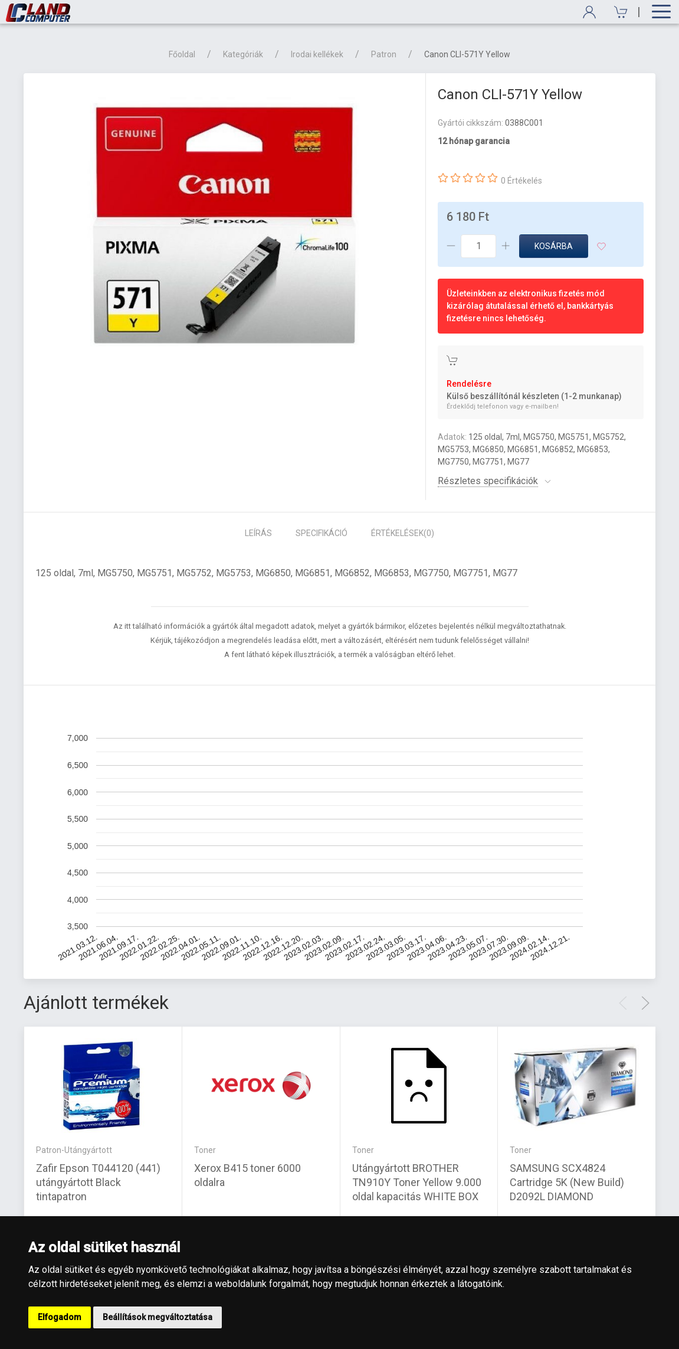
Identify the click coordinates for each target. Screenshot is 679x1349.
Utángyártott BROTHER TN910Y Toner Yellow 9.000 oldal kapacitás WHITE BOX (416, 1182)
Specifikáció (321, 533)
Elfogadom (59, 1317)
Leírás (258, 533)
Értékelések (402, 533)
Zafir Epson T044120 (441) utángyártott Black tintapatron (98, 1182)
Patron (383, 54)
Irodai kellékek (317, 54)
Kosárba (553, 246)
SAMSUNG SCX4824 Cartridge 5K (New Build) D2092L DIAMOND (567, 1182)
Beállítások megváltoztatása (157, 1317)
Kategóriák (243, 54)
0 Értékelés (521, 180)
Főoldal (182, 54)
